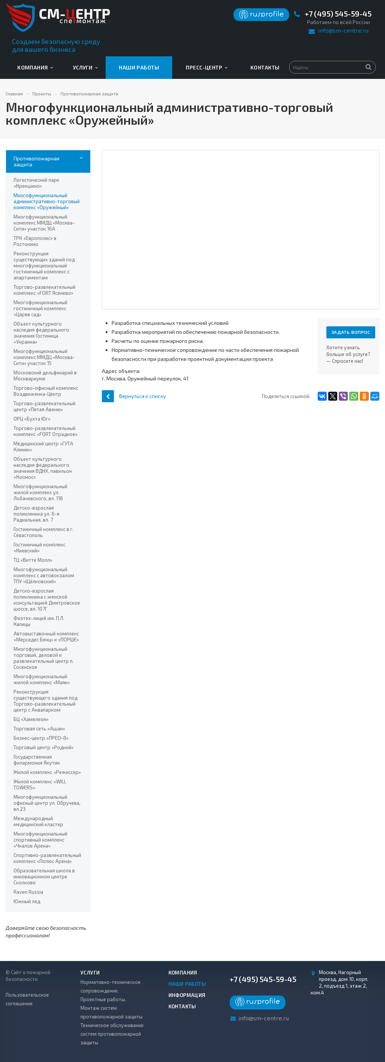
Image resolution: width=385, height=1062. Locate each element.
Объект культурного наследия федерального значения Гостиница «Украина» (41, 333)
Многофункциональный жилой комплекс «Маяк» (42, 679)
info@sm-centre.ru (343, 30)
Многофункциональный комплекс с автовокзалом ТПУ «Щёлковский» (44, 575)
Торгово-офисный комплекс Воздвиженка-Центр (46, 391)
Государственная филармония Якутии (37, 760)
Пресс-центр (206, 67)
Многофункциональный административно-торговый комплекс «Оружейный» (47, 201)
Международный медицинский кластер (38, 821)
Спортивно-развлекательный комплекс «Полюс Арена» (47, 858)
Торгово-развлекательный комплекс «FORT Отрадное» (45, 431)
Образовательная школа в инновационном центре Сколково (44, 876)
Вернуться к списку (134, 396)
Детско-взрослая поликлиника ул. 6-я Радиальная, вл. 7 (36, 514)
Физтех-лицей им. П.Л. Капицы (39, 621)
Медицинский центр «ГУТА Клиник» (43, 446)
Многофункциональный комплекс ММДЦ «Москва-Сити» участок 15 (44, 357)
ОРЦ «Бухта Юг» (32, 419)
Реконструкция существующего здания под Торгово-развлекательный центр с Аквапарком (45, 701)
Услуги (85, 67)
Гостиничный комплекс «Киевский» (39, 548)
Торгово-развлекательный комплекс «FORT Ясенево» (45, 290)
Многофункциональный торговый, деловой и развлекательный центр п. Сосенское (44, 658)
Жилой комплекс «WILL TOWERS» (40, 784)
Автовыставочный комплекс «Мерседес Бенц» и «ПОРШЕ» (46, 637)
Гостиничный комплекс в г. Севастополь (44, 532)
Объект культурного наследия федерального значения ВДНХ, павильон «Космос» (43, 468)
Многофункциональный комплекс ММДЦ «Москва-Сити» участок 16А (44, 223)
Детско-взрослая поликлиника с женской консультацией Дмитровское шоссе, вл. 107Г (47, 600)
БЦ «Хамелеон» (31, 719)
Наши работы (139, 67)
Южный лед (27, 901)
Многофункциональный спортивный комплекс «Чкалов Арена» (40, 840)
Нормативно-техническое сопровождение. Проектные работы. (110, 990)
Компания (35, 67)
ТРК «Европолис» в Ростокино (35, 241)
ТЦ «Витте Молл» (33, 560)
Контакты (264, 67)
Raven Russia (28, 892)
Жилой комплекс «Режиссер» (47, 772)
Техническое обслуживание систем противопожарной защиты (112, 1033)
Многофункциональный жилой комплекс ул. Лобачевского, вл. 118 (40, 492)
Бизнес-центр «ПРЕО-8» (41, 738)
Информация (187, 995)
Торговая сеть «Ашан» (39, 729)
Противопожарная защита (36, 161)
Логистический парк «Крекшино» (36, 183)
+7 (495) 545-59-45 (338, 14)
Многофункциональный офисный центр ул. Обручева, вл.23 (47, 803)
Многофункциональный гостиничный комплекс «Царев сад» (40, 308)
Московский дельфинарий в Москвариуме (45, 376)
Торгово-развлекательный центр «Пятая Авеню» (45, 406)
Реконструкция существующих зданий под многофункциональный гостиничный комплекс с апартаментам (44, 265)
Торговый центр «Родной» (44, 747)
